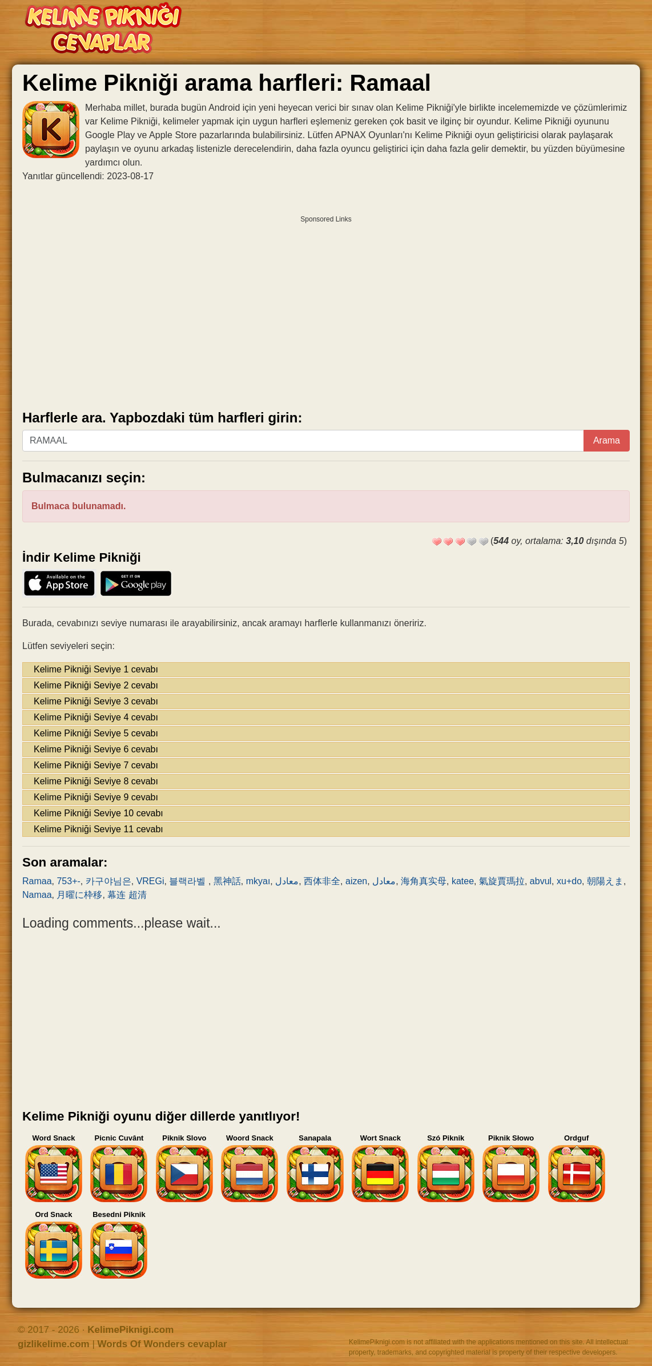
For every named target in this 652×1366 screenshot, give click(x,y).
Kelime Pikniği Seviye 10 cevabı (98, 813)
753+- (68, 881)
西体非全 (322, 881)
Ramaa (37, 881)
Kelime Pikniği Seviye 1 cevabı (96, 669)
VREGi (150, 881)
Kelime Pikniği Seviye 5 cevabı (96, 733)
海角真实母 (423, 881)
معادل (287, 881)
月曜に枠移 (79, 895)
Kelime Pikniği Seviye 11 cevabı (98, 829)
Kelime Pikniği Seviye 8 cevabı (96, 781)
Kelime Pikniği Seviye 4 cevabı (96, 717)
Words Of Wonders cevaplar (162, 1344)
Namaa (37, 895)
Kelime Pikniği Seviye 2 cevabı (96, 685)
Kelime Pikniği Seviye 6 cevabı (96, 749)
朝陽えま (605, 881)
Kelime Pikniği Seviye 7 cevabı (96, 765)
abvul (541, 881)
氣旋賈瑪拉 (502, 881)
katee (463, 881)
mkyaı (258, 881)
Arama (606, 440)
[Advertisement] (326, 309)
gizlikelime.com (54, 1344)
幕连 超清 (126, 895)
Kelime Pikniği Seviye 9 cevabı (96, 797)
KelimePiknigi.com (130, 1329)
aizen (356, 881)
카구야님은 (108, 881)
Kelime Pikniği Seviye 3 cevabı (96, 701)
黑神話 (227, 881)
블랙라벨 (188, 881)
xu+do (569, 881)
